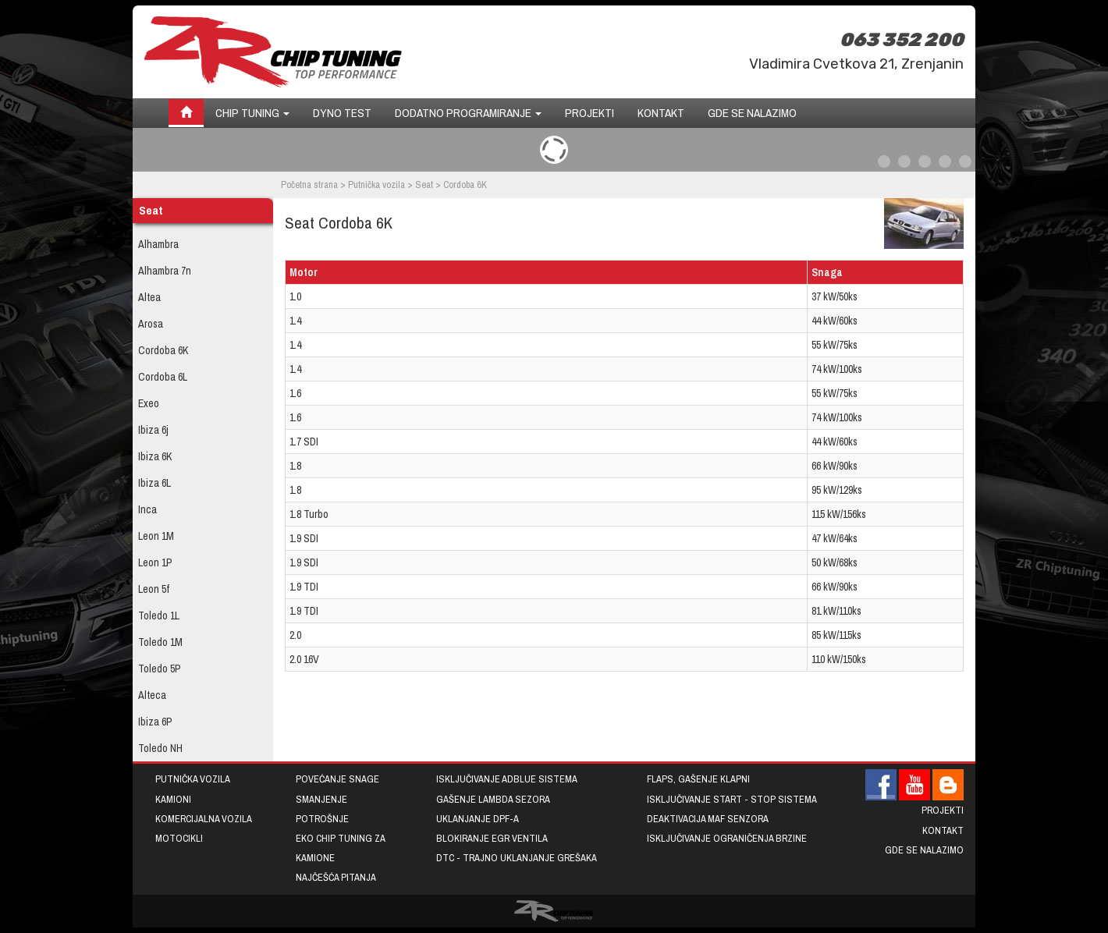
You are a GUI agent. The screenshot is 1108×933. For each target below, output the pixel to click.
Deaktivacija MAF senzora (708, 818)
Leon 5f (153, 589)
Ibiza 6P (155, 722)
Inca (147, 509)
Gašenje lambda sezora (493, 799)
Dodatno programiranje (468, 113)
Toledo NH (160, 748)
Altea (149, 297)
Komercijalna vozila (203, 818)
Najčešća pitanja (336, 877)
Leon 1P (155, 562)
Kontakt (660, 113)
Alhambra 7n (164, 271)
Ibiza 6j (153, 430)
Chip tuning (252, 113)
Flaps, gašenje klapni (698, 779)
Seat (424, 184)
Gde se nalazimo (752, 113)
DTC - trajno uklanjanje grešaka (516, 857)
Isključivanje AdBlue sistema (506, 779)
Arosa (150, 324)
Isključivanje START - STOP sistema (732, 799)
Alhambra (158, 244)
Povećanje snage (337, 779)
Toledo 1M (160, 642)
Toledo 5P (159, 669)
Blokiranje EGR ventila (492, 838)
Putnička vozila (376, 184)
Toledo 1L (158, 615)
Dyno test (342, 113)
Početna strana (309, 184)
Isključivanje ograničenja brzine (727, 838)
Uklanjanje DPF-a (477, 818)
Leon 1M (156, 536)
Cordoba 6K (163, 350)
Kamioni (173, 799)
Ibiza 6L (154, 483)
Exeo (148, 403)
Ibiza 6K (155, 456)
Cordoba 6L (162, 377)
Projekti (589, 113)
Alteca (152, 695)
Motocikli (179, 838)
